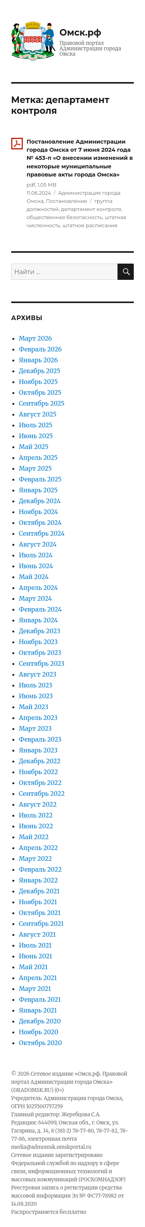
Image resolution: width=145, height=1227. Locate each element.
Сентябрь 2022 (42, 793)
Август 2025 (37, 414)
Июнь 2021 (35, 956)
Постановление (66, 201)
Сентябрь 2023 (42, 663)
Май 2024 (34, 577)
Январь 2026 (38, 360)
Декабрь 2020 (40, 1021)
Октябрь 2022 (40, 783)
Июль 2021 (35, 945)
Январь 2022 (38, 880)
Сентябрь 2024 (42, 533)
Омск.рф (80, 32)
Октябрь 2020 (40, 1043)
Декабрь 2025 (39, 371)
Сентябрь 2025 (42, 403)
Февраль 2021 (40, 999)
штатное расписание (90, 225)
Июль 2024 (36, 555)
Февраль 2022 (40, 869)
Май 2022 (34, 837)
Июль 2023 (35, 685)
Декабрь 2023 (39, 631)
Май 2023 (33, 707)
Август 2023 (37, 674)
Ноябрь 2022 (38, 772)
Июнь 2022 (36, 826)
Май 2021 (33, 967)
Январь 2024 (38, 620)
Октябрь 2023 (40, 652)
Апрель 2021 (38, 978)
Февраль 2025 (40, 479)
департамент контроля (91, 209)
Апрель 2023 (38, 717)
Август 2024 (38, 544)
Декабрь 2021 (39, 891)
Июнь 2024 (36, 566)
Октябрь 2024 (40, 522)
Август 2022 (38, 804)
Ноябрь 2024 (38, 512)
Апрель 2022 (38, 848)
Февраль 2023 (40, 739)
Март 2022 (35, 858)
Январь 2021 (38, 1010)
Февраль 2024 (40, 609)
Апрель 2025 (38, 457)
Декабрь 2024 (40, 501)
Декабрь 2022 (40, 761)
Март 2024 (35, 598)
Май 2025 (34, 447)
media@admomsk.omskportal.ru (51, 1147)
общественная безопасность (64, 217)
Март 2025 (35, 468)
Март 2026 (35, 338)
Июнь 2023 (36, 696)
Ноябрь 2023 (38, 642)
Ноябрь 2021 (38, 902)
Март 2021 (35, 988)
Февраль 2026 (40, 349)
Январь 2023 (38, 750)
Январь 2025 (38, 490)
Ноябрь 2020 (38, 1032)
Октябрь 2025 (40, 392)
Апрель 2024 (38, 587)
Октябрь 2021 (40, 913)
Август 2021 (37, 934)
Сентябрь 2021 (41, 923)
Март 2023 (35, 728)
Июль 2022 (36, 815)
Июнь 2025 (36, 436)
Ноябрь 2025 (38, 382)
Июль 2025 (36, 425)
